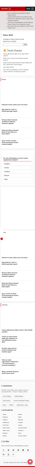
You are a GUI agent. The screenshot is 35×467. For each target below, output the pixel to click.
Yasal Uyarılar (6, 400)
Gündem (5, 420)
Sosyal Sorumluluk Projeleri (21, 400)
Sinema (20, 425)
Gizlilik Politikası (18, 396)
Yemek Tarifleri (22, 436)
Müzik (19, 417)
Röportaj (20, 420)
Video (19, 433)
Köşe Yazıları (6, 428)
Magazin (5, 433)
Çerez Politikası (7, 396)
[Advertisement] (17, 208)
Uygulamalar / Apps (22, 405)
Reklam (11, 405)
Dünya (4, 414)
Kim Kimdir (6, 425)
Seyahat (20, 422)
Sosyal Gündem (22, 428)
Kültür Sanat (6, 430)
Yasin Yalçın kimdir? (8, 67)
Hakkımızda (6, 422)
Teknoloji (20, 430)
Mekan (20, 414)
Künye (4, 405)
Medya (5, 436)
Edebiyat (5, 417)
